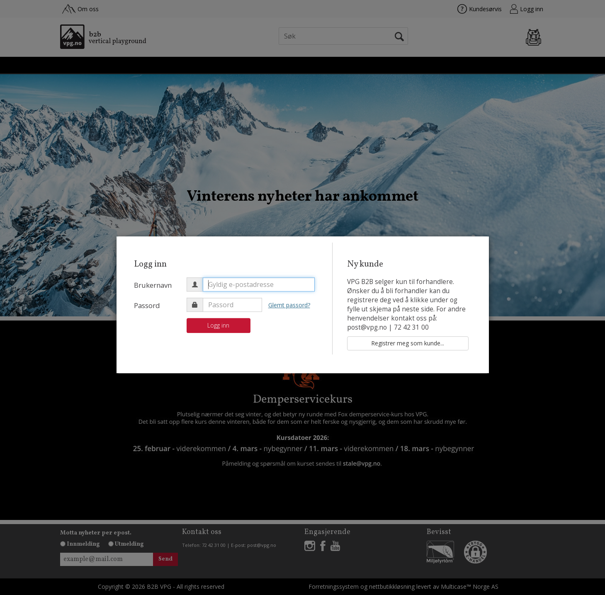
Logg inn (218, 325)
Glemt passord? (289, 305)
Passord (147, 305)
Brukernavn (153, 285)
